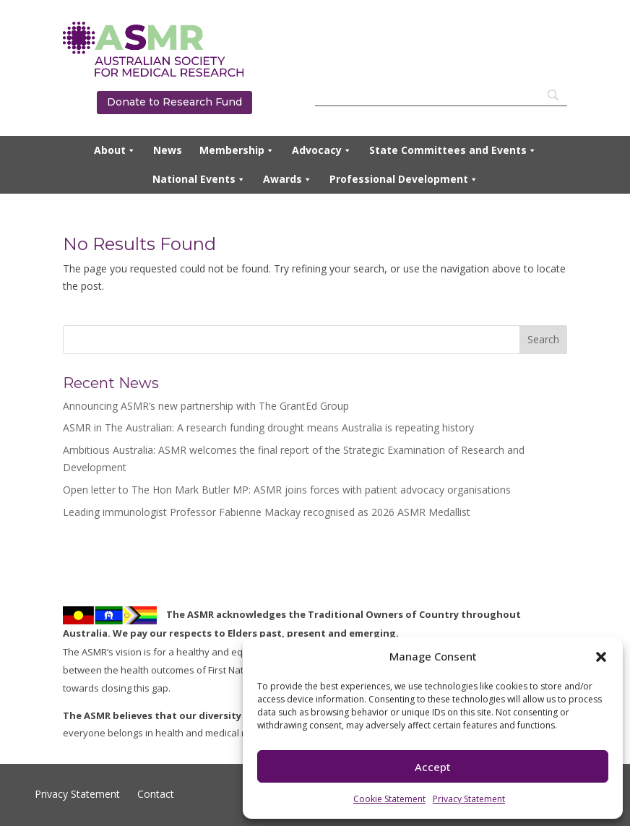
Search (543, 339)
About (115, 150)
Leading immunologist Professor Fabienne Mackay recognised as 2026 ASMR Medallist (266, 512)
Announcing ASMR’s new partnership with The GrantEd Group (206, 406)
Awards (287, 179)
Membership (237, 150)
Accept (433, 767)
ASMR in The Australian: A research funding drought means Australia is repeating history (268, 427)
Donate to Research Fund (174, 101)
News (167, 150)
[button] (601, 657)
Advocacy (322, 150)
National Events (199, 179)
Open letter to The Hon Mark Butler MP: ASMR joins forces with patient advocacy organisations (287, 489)
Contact (154, 794)
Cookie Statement (389, 799)
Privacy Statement (469, 799)
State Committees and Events (453, 150)
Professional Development (403, 179)
